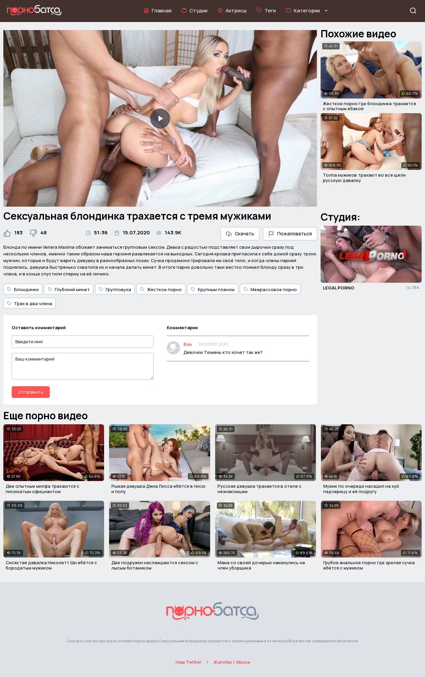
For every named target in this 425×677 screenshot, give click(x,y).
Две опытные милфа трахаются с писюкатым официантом (42, 488)
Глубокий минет (69, 289)
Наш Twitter (188, 662)
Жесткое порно (161, 289)
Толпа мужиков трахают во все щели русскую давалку (364, 177)
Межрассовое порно (270, 289)
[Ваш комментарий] (82, 366)
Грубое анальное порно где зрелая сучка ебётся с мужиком (369, 565)
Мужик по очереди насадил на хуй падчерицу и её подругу (361, 488)
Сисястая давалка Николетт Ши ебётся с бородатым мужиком (51, 565)
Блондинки (23, 289)
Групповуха (115, 289)
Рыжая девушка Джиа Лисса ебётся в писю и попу (158, 488)
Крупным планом (213, 289)
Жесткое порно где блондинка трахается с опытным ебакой (369, 106)
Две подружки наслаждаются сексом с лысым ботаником (154, 565)
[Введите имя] (82, 341)
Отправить (30, 392)
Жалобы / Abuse (232, 662)
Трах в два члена (29, 303)
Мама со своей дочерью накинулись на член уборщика (261, 565)
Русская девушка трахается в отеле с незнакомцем (260, 488)
